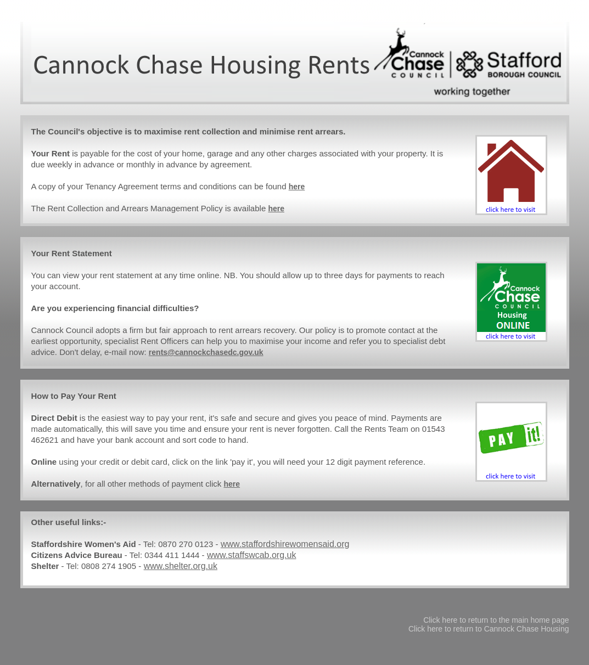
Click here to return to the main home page (496, 620)
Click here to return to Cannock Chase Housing (488, 628)
